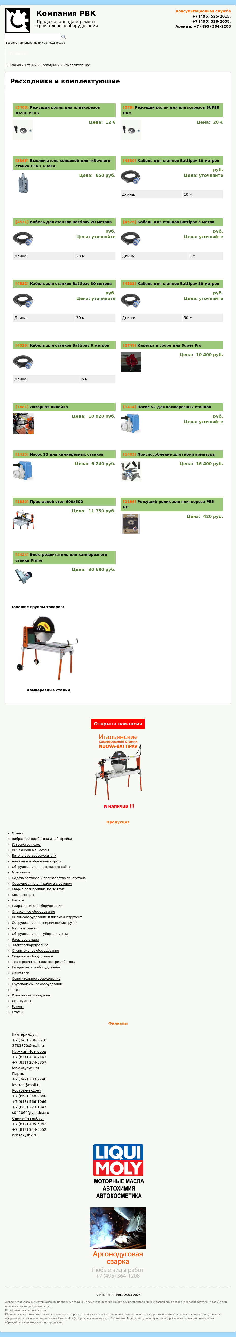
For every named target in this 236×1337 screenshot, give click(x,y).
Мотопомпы (21, 872)
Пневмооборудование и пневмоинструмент (47, 917)
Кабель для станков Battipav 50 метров (178, 284)
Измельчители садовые (31, 995)
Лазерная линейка (49, 407)
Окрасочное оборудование (33, 911)
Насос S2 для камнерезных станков (174, 407)
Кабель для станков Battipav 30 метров (71, 284)
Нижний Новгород (29, 1051)
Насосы (18, 900)
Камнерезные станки (48, 690)
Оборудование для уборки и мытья (40, 934)
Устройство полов (26, 844)
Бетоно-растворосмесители (34, 855)
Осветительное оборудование (36, 978)
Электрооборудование (30, 945)
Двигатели (20, 973)
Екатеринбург (25, 1034)
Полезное (113, 53)
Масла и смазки (24, 928)
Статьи (17, 1012)
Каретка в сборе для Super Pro (169, 345)
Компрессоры (23, 895)
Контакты (177, 53)
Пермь (18, 1074)
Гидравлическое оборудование (37, 906)
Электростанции (25, 939)
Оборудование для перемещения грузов (44, 923)
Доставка (145, 53)
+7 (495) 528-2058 (210, 21)
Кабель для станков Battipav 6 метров (69, 345)
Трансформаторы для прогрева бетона (43, 962)
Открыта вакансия (118, 723)
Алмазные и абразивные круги (36, 861)
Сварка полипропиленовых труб (38, 889)
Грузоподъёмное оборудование (37, 984)
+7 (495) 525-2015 (210, 16)
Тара (16, 990)
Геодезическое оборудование (36, 967)
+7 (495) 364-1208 (211, 26)
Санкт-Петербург (28, 1118)
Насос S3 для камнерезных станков (66, 454)
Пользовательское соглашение (26, 1310)
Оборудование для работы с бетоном (42, 883)
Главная (55, 53)
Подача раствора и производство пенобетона (49, 878)
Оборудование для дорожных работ (41, 867)
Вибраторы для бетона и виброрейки (42, 839)
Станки (18, 833)
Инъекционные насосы (30, 850)
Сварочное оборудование (32, 956)
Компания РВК (66, 13)
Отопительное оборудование (35, 950)
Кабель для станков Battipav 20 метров (71, 222)
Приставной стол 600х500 (56, 502)
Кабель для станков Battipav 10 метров (178, 160)
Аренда (84, 53)
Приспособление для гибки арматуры (176, 454)
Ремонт (18, 1006)
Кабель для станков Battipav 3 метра (175, 222)
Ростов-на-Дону (26, 1090)
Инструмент (21, 1001)
